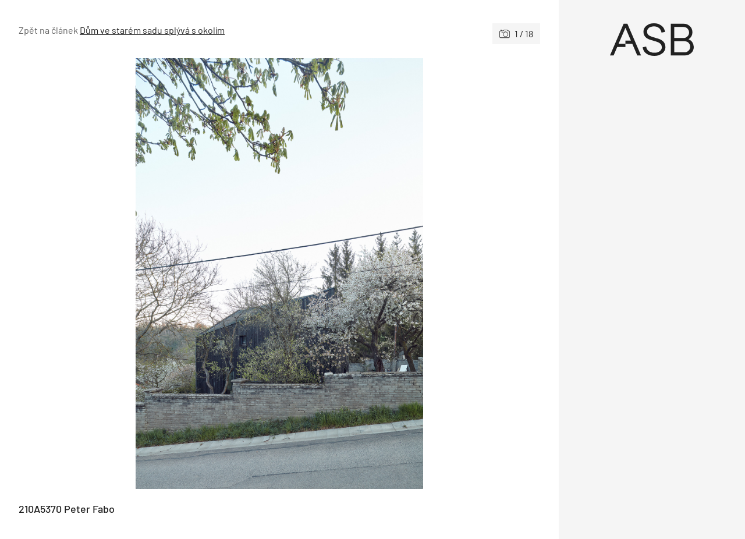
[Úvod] (651, 39)
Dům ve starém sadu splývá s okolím (152, 30)
